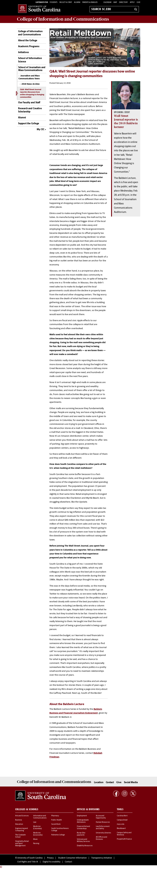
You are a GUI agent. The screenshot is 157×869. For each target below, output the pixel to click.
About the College (27, 40)
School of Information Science (30, 60)
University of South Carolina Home (39, 8)
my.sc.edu (120, 824)
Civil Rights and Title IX (27, 862)
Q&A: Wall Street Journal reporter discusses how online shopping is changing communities (32, 93)
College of (63, 19)
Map (115, 2)
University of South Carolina (30, 858)
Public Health (56, 820)
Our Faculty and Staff (29, 102)
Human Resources (103, 822)
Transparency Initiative (101, 858)
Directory (123, 2)
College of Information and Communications (30, 33)
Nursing (36, 843)
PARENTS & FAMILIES (90, 2)
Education (19, 824)
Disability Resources (84, 846)
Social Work (55, 824)
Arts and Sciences (22, 816)
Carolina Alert (122, 816)
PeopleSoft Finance (124, 839)
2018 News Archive (30, 84)
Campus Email (122, 820)
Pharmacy (55, 816)
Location (98, 782)
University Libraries (103, 833)
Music (35, 839)
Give (138, 2)
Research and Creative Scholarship (30, 110)
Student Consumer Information (72, 858)
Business (18, 820)
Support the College (28, 123)
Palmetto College (58, 835)
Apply (132, 2)
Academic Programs (28, 46)
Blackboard (121, 828)
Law (34, 822)
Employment (82, 816)
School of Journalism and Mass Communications (31, 69)
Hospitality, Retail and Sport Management (22, 843)
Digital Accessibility (51, 862)
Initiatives (23, 52)
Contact (110, 782)
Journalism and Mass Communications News (29, 77)
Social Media (131, 782)
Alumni (22, 117)
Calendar (107, 2)
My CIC (40, 129)
